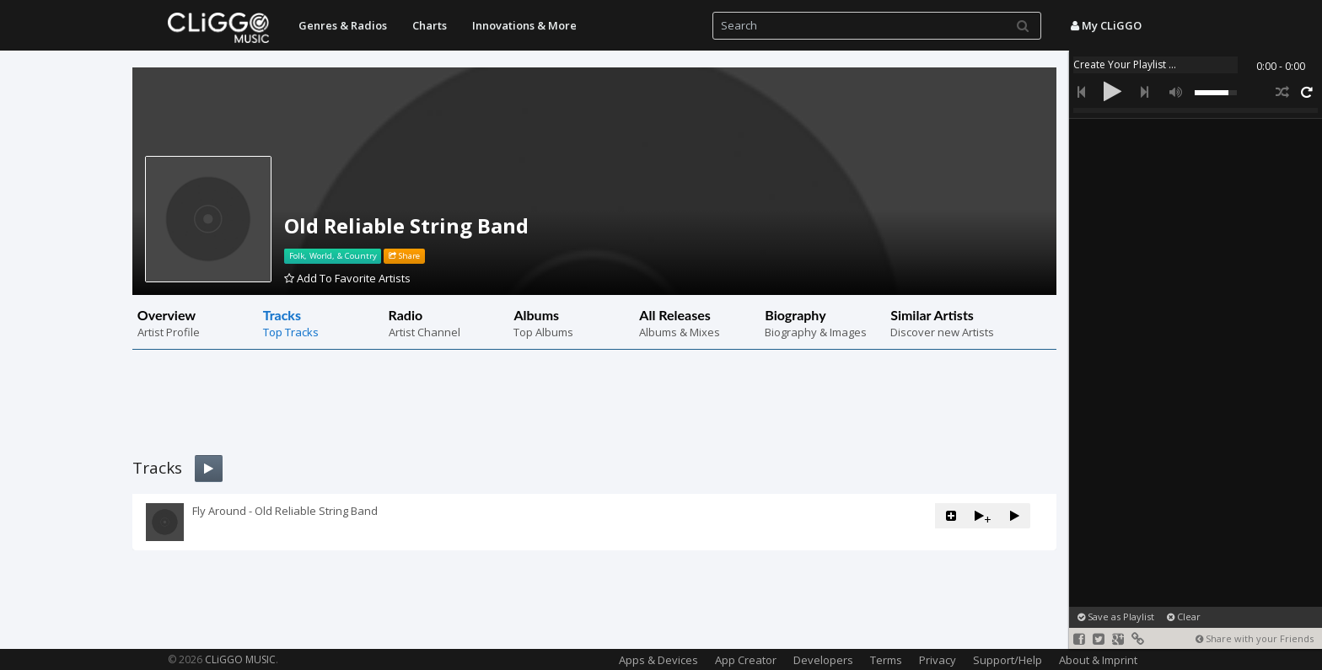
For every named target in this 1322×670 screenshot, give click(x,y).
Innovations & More (524, 25)
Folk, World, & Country (333, 255)
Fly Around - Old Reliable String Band (285, 510)
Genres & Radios (342, 25)
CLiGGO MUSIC (240, 659)
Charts (429, 25)
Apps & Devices (658, 659)
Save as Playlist (1115, 616)
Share (404, 255)
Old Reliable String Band (406, 225)
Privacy (937, 659)
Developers (823, 659)
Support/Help (1007, 659)
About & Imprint (1098, 659)
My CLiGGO (1106, 25)
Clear (1184, 616)
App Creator (746, 659)
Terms (886, 659)
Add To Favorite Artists (347, 278)
